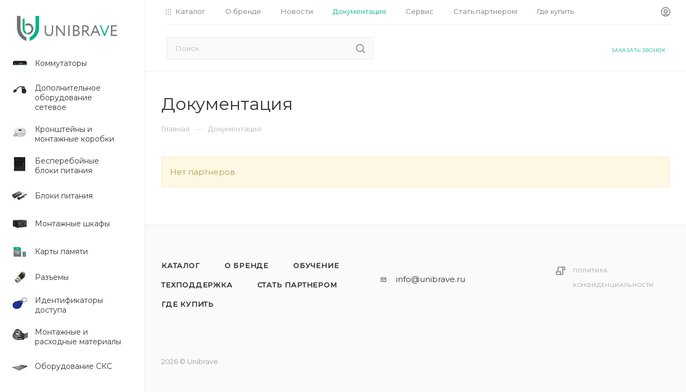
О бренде (247, 265)
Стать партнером (297, 284)
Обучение (316, 265)
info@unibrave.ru (430, 279)
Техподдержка (197, 284)
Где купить (187, 304)
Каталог (180, 265)
